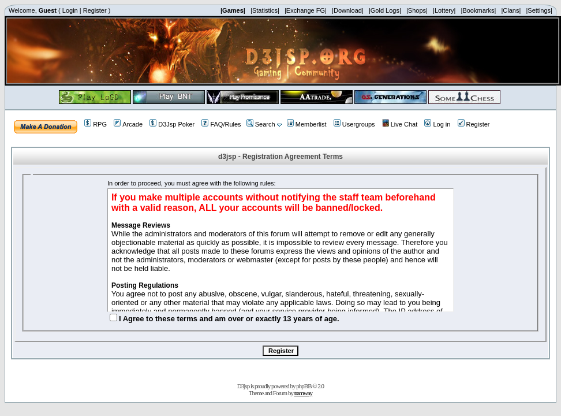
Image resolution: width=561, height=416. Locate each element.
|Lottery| (444, 10)
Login (70, 10)
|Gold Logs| (385, 10)
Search (260, 124)
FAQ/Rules (221, 124)
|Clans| (511, 10)
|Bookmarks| (478, 10)
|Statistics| (264, 10)
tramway (303, 392)
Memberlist (307, 124)
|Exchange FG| (306, 10)
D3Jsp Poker (172, 124)
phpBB (303, 385)
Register (95, 10)
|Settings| (539, 10)
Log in (437, 124)
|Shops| (417, 10)
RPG (95, 124)
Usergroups (354, 124)
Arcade (128, 124)
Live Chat (399, 124)
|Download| (348, 10)
